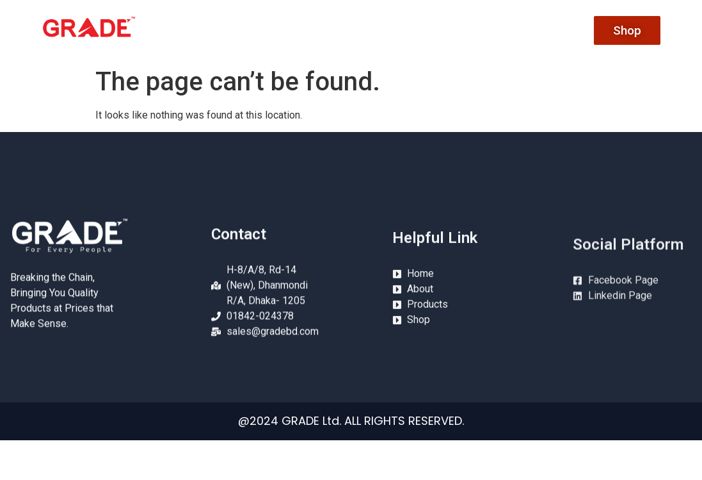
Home (324, 30)
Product (454, 30)
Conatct (519, 30)
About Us (386, 30)
